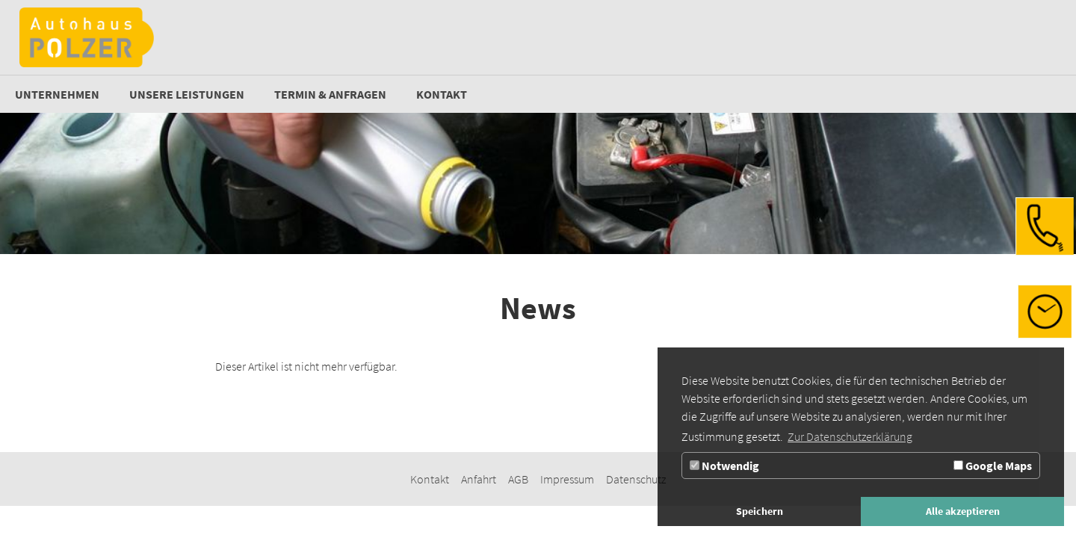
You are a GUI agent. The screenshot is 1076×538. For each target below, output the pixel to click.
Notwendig (724, 465)
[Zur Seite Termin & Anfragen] (330, 94)
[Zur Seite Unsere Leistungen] (186, 94)
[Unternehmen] (57, 94)
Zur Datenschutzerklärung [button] (850, 436)
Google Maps (992, 465)
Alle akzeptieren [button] (963, 511)
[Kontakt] (441, 94)
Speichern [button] (759, 511)
